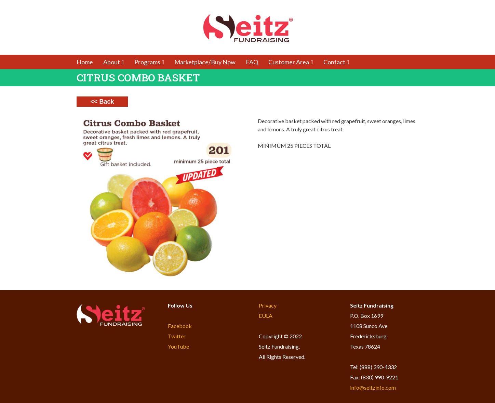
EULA (265, 315)
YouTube (178, 346)
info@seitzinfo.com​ (373, 387)
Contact (336, 62)
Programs (149, 62)
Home (85, 62)
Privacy (268, 305)
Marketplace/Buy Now (205, 62)
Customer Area (290, 62)
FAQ (252, 62)
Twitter (177, 336)
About (113, 62)
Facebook (180, 326)
